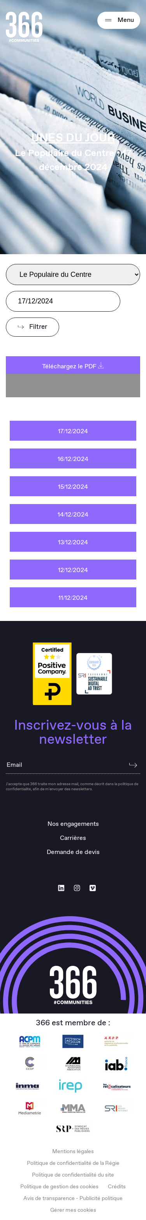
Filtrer (32, 327)
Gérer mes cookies (73, 1210)
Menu (119, 20)
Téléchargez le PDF (73, 366)
